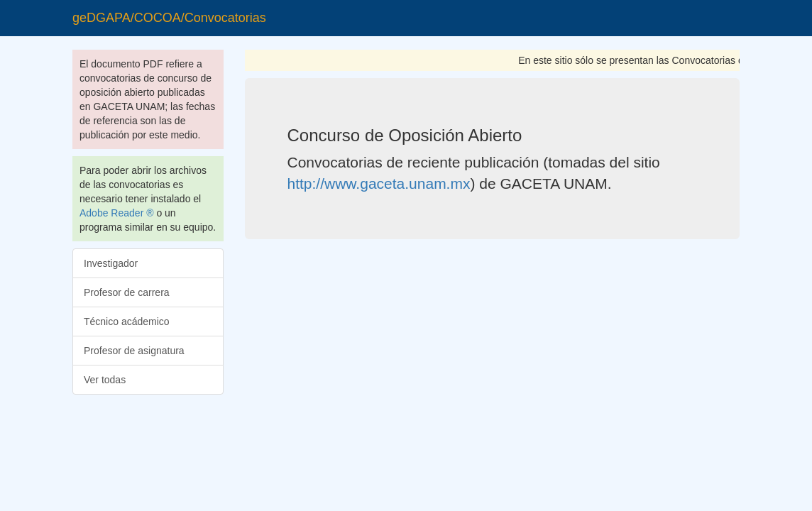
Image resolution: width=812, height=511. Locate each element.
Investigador (111, 263)
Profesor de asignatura (134, 350)
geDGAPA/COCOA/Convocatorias (169, 18)
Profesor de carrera (127, 292)
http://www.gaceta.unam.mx (379, 183)
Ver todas (105, 379)
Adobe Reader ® (116, 213)
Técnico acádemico (127, 321)
